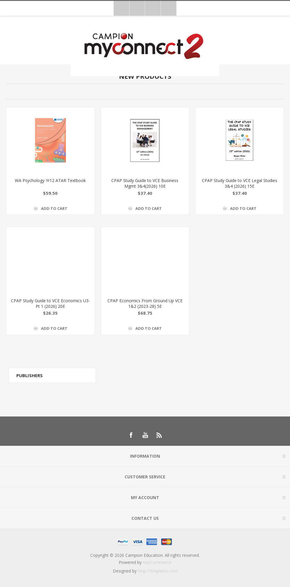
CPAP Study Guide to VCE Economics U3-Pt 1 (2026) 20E (50, 303)
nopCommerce (157, 562)
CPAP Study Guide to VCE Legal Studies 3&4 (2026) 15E (239, 183)
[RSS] (159, 435)
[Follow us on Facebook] (131, 435)
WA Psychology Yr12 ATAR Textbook (50, 180)
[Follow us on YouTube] (145, 435)
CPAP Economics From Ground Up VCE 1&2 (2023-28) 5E (145, 303)
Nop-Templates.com (158, 571)
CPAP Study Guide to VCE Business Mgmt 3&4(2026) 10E (144, 183)
